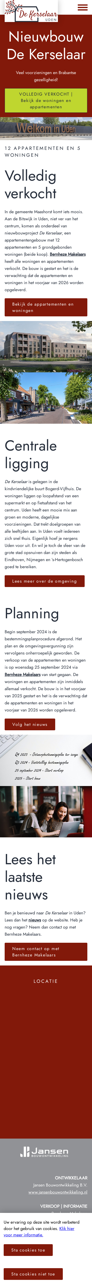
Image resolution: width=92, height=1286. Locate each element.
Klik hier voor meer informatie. (39, 1231)
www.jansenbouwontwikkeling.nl (57, 1192)
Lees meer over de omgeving (44, 581)
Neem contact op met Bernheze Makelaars (35, 951)
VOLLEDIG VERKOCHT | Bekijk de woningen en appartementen (46, 100)
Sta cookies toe (28, 1250)
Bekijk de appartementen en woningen (43, 307)
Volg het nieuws (30, 724)
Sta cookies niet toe (33, 1274)
